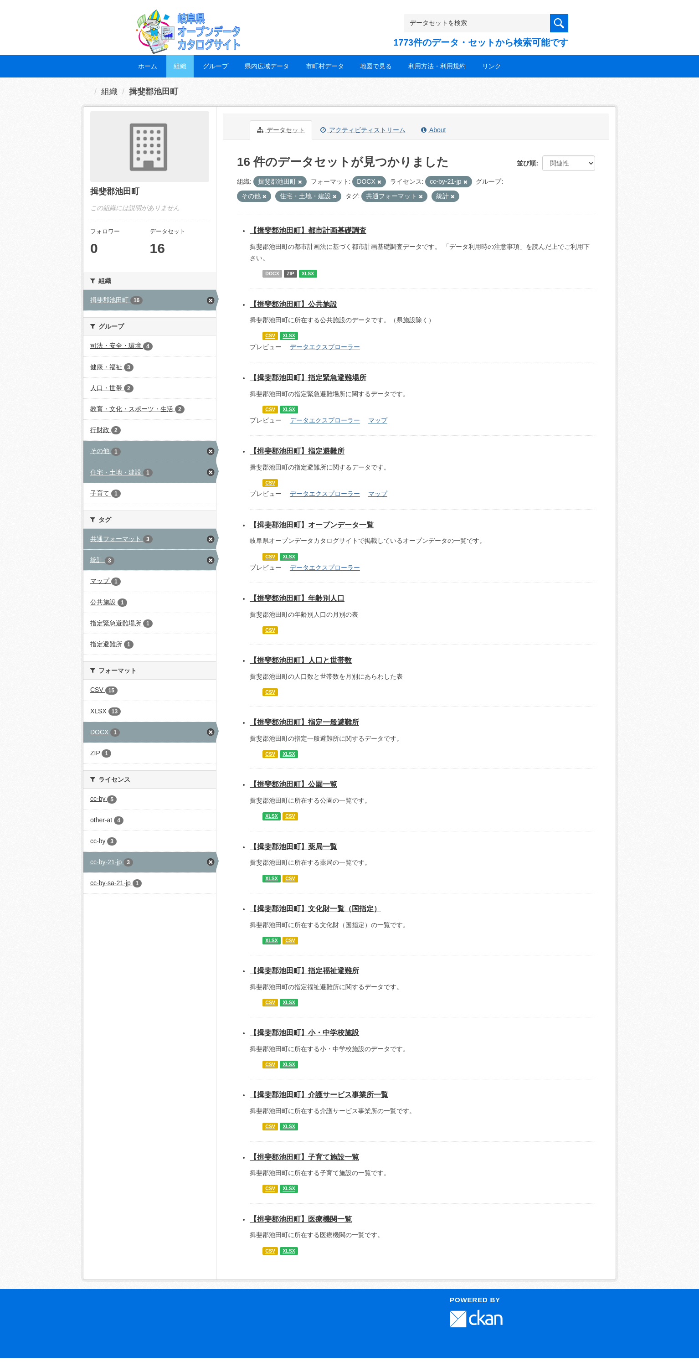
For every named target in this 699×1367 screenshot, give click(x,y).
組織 (180, 66)
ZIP (290, 273)
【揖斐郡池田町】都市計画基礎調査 (308, 230)
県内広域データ (267, 66)
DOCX (272, 273)
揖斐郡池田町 (153, 91)
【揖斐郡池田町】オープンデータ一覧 (312, 525)
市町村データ (325, 66)
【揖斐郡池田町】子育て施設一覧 (304, 1157)
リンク (491, 66)
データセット (281, 130)
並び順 (526, 163)
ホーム (147, 66)
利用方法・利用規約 (437, 66)
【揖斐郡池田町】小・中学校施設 (304, 1033)
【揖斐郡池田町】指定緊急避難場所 (308, 378)
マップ (377, 420)
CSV (270, 336)
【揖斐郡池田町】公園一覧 (293, 784)
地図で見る (376, 66)
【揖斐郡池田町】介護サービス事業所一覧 (319, 1095)
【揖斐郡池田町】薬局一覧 (293, 847)
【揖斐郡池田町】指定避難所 (297, 451)
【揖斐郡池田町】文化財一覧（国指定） (315, 909)
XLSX (308, 273)
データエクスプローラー (325, 347)
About (433, 130)
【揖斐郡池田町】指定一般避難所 (304, 722)
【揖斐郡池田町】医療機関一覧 (301, 1219)
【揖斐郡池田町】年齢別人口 (297, 598)
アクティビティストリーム (363, 130)
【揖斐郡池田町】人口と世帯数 (301, 660)
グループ (215, 66)
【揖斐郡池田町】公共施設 (293, 304)
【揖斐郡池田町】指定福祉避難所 (304, 971)
